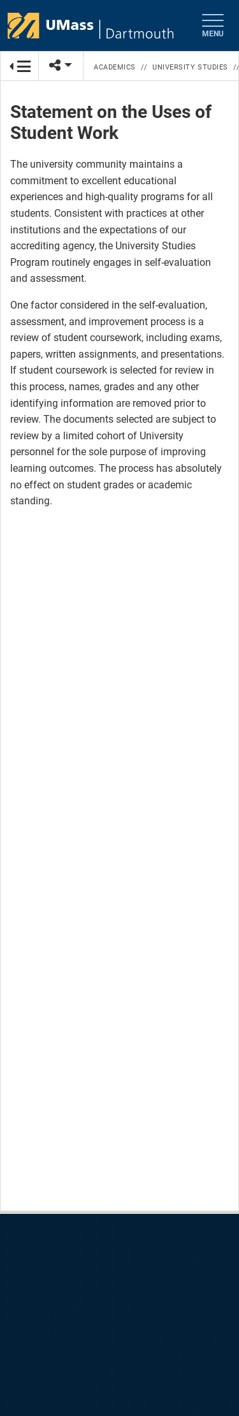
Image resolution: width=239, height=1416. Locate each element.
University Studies (190, 67)
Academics (115, 67)
